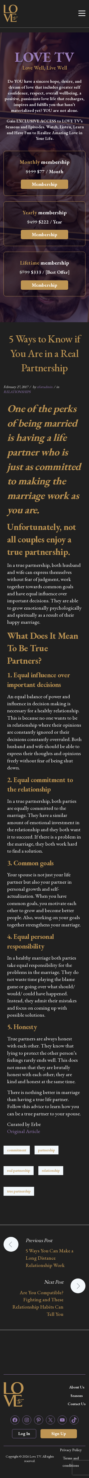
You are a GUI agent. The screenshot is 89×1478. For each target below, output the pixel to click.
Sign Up (58, 1433)
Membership (44, 184)
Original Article (23, 1131)
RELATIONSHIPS (17, 391)
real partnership (18, 1170)
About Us (76, 1387)
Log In (24, 1433)
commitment (16, 1150)
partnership (46, 1150)
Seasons (77, 1395)
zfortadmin (45, 386)
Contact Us (76, 1403)
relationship (51, 1170)
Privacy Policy (71, 1449)
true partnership (19, 1191)
